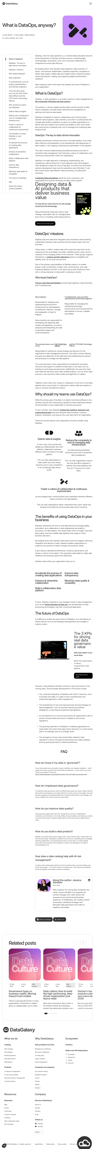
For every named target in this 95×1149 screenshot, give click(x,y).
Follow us (39, 1120)
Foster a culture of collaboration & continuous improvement (18, 127)
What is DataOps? (16, 59)
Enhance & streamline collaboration (17, 153)
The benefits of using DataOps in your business (17, 136)
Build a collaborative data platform (18, 159)
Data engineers (15, 78)
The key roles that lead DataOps (48, 283)
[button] (46, 1013)
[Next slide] (83, 942)
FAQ (10, 182)
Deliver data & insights (17, 111)
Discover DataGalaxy (43, 1100)
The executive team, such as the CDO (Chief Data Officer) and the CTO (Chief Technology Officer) (18, 96)
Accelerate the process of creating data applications (18, 145)
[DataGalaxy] (10, 3)
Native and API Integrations (77, 1050)
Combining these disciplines (46, 178)
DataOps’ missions (16, 70)
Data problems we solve (44, 1045)
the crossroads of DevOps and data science (52, 102)
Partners (69, 1045)
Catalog (7, 1045)
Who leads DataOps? (17, 74)
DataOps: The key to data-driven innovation (17, 64)
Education (8, 1100)
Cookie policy (50, 1144)
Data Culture (34, 985)
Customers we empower (44, 1067)
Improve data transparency (14, 166)
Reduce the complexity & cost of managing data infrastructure (19, 118)
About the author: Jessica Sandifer (16, 187)
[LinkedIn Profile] (89, 880)
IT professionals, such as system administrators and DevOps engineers (18, 84)
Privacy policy (62, 1144)
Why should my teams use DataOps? (17, 106)
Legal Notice (39, 1144)
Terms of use (74, 1144)
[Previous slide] (77, 942)
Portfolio (7, 1067)
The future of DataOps (17, 178)
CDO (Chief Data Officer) (61, 345)
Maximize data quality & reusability (18, 172)
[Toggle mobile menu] (91, 3)
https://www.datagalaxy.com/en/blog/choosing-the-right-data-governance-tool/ (61, 774)
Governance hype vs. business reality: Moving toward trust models (22, 994)
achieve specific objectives (58, 257)
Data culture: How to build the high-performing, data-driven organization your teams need (58, 995)
